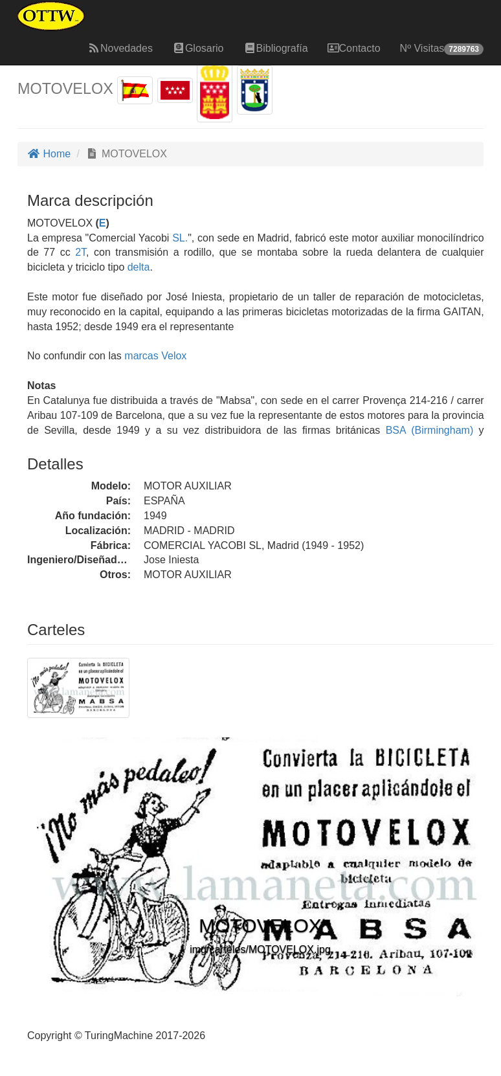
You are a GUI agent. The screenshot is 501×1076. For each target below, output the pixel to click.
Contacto (354, 48)
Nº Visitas (442, 49)
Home (49, 153)
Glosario (198, 48)
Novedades (120, 48)
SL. (180, 237)
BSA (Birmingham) (426, 430)
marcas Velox (155, 355)
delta (139, 267)
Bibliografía (275, 48)
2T (80, 252)
